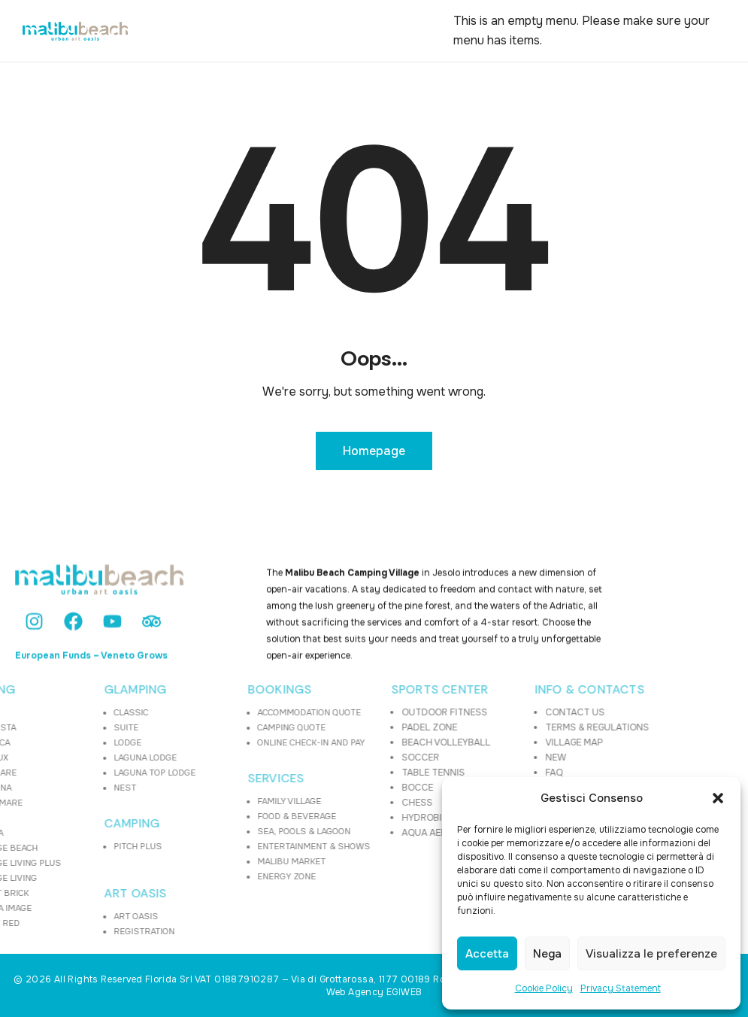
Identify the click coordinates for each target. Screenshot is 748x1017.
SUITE (61, 727)
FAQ (489, 773)
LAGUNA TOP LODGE (90, 772)
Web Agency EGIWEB (374, 992)
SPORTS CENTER (375, 690)
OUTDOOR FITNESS (380, 712)
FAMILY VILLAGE (224, 801)
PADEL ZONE (365, 727)
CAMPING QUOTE (226, 727)
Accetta (487, 953)
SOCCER (356, 757)
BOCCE (353, 788)
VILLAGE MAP (510, 742)
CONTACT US (511, 712)
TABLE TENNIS (369, 773)
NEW (491, 757)
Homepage (374, 451)
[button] (717, 798)
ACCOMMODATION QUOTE (244, 712)
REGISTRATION (79, 931)
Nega (547, 953)
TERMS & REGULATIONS (533, 727)
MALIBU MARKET (226, 861)
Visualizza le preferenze (651, 953)
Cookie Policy (544, 988)
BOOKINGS (215, 690)
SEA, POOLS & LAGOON (239, 831)
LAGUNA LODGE (80, 757)
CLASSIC (66, 712)
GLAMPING (70, 690)
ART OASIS (70, 894)
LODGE (63, 742)
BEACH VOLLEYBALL (382, 742)
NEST (60, 787)
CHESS (353, 803)
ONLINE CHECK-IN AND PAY (246, 742)
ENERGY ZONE (221, 876)
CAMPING (67, 824)
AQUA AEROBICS (374, 833)
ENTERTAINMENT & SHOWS (248, 846)
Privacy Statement (620, 988)
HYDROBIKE (363, 818)
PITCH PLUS (73, 846)
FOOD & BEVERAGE (231, 816)
